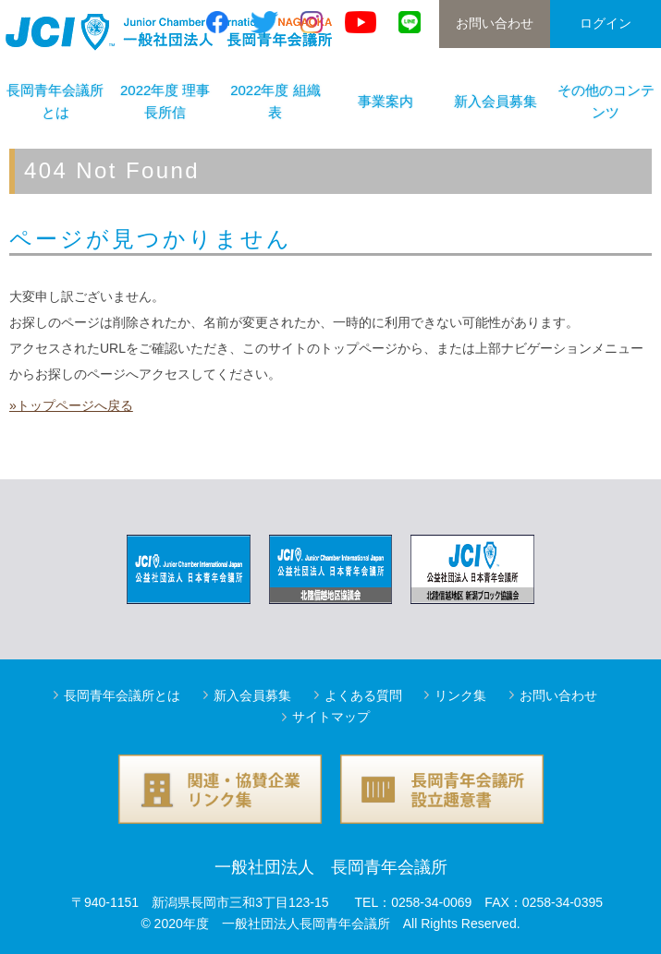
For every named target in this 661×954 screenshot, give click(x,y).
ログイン (605, 23)
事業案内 (385, 101)
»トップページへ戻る (71, 405)
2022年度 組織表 (275, 101)
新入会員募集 (495, 101)
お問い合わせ (494, 23)
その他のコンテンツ (606, 101)
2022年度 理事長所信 (165, 101)
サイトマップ (331, 716)
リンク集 (460, 695)
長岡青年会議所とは (122, 695)
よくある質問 (363, 695)
